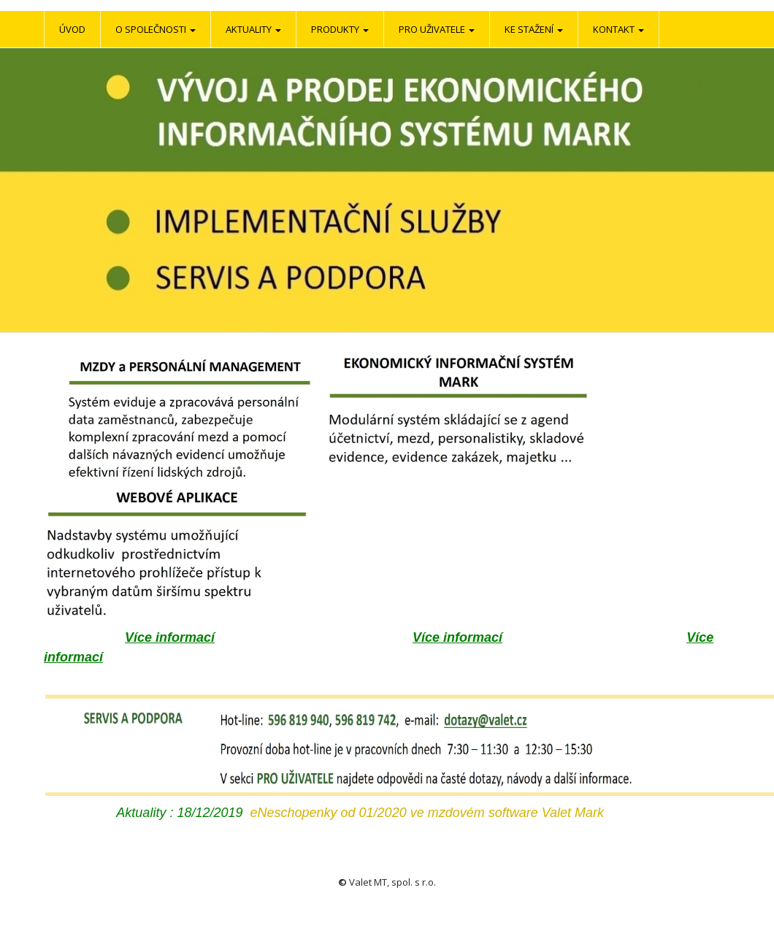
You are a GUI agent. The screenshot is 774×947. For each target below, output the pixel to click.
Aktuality (253, 29)
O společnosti (155, 29)
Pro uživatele (437, 29)
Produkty (340, 29)
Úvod (72, 29)
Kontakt (618, 29)
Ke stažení (534, 29)
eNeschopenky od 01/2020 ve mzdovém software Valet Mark (427, 812)
